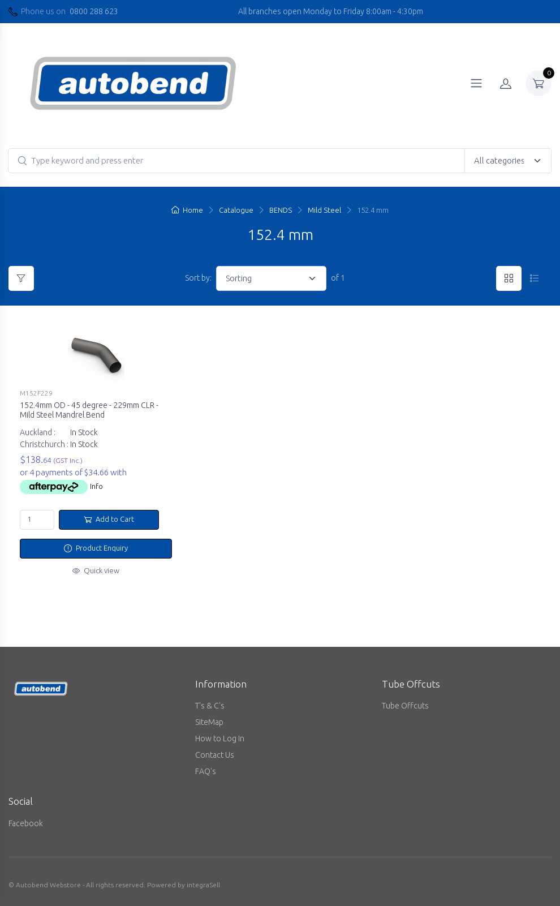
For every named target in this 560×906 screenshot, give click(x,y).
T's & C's (210, 705)
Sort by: (198, 277)
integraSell (203, 884)
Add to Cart (109, 519)
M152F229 (36, 393)
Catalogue (236, 210)
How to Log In (219, 738)
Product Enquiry (96, 548)
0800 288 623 (94, 11)
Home (187, 210)
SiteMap (209, 722)
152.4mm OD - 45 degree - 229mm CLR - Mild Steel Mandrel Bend (89, 410)
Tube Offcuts (405, 705)
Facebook (25, 823)
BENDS (280, 210)
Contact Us (214, 754)
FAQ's (205, 771)
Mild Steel (324, 210)
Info (96, 486)
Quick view (95, 570)
